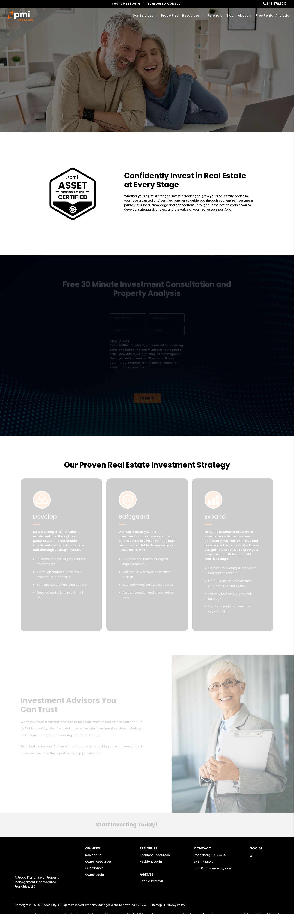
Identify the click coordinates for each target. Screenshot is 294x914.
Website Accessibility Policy (137, 869)
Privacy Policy (175, 856)
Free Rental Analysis (272, 15)
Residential (93, 813)
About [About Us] (243, 15)
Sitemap (156, 856)
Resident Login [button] (151, 820)
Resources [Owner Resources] (191, 15)
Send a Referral (151, 839)
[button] (251, 815)
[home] (20, 16)
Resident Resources (155, 813)
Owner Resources (98, 820)
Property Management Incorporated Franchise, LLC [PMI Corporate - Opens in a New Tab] (37, 818)
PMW (143, 856)
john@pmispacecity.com (213, 827)
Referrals (215, 15)
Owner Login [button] (94, 833)
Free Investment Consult (146, 88)
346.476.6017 (277, 4)
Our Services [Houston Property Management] (143, 15)
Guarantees (94, 826)
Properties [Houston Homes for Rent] (169, 15)
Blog (230, 15)
